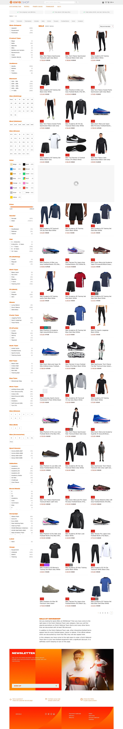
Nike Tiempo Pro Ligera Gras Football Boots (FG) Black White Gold (100, 535)
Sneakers (80, 21)
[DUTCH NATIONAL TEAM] (15, 7)
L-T (15, 111)
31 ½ (28, 134)
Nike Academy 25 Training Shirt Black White (100, 399)
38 (19, 142)
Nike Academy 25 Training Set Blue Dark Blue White (75, 331)
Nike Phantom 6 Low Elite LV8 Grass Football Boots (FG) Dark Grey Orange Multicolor (50, 467)
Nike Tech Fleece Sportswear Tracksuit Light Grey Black (50, 57)
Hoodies (36, 21)
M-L (32, 107)
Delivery (71, 715)
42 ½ (24, 146)
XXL (32, 111)
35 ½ (28, 138)
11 (19, 418)
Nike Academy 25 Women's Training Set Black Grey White (50, 568)
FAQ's (90, 713)
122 (11, 103)
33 (11, 138)
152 (23, 103)
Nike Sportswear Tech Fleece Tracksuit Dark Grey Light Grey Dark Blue (101, 467)
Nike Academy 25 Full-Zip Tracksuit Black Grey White (74, 467)
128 (15, 103)
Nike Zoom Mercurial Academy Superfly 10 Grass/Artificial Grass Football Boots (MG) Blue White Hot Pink (101, 433)
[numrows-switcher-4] (97, 26)
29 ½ (15, 134)
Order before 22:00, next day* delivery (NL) (98, 12)
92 (15, 99)
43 (27, 146)
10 (15, 418)
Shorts (49, 21)
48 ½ (11, 153)
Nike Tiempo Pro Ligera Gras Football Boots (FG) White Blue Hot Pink (76, 263)
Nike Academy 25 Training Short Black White (74, 229)
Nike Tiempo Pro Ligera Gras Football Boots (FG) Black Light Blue (76, 603)
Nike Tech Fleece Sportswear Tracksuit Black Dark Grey (75, 57)
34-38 (19, 124)
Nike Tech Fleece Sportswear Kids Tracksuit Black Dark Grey (75, 433)
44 (32, 146)
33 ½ (15, 138)
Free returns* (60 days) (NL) (62, 12)
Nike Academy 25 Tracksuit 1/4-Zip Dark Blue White (49, 229)
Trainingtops (28, 21)
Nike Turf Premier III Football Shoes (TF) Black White (75, 158)
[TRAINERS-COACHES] (38, 7)
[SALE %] (61, 7)
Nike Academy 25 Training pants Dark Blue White (49, 297)
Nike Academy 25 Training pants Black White (100, 57)
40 (32, 142)
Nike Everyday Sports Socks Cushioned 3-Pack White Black (50, 399)
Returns (71, 717)
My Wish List (106, 2)
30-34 (11, 124)
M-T (28, 107)
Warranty (92, 715)
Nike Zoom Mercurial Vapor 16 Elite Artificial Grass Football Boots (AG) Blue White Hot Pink (50, 365)
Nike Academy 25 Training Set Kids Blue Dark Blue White (101, 602)
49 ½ (15, 153)
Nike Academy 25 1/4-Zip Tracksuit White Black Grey (100, 568)
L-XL (20, 111)
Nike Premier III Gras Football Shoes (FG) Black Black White (75, 365)
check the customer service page (22, 700)
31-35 (15, 124)
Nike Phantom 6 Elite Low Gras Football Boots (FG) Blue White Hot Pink (50, 263)
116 (32, 99)
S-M (19, 107)
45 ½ (20, 150)
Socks (73, 21)
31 (23, 134)
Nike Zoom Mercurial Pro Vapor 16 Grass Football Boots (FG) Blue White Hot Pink (76, 501)
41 (15, 146)
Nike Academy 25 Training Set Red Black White (75, 297)
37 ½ (15, 142)
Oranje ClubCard (94, 717)
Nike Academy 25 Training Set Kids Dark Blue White (101, 297)
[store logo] (21, 2)
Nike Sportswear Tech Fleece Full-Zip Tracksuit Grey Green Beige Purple (101, 365)
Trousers (56, 21)
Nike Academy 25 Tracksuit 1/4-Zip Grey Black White (74, 399)
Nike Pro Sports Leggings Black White (99, 331)
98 (19, 99)
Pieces (11, 99)
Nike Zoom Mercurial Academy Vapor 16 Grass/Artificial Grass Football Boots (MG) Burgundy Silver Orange (101, 263)
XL (23, 111)
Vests (43, 21)
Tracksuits (19, 21)
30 (19, 134)
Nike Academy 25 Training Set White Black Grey (50, 158)
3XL (11, 115)
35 (23, 138)
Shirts (12, 21)
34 (19, 138)
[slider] (10, 206)
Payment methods (75, 713)
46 (23, 150)
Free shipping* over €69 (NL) (27, 12)
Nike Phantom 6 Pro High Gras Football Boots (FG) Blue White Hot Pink (50, 535)
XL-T (28, 111)
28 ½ (11, 134)
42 (19, 146)
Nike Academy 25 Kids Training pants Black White (76, 568)
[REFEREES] (27, 7)
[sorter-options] (106, 26)
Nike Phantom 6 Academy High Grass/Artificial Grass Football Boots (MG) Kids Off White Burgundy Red (49, 331)
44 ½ (11, 150)
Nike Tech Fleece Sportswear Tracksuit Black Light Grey (50, 501)
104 (23, 99)
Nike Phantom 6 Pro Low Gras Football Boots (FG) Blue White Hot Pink (50, 433)
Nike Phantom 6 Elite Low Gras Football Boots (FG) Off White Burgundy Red (74, 91)
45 (15, 150)
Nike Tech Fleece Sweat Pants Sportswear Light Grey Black (101, 91)
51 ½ (24, 153)
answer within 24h (53, 700)
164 (28, 103)
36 (32, 138)
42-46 (28, 124)
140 (19, 103)
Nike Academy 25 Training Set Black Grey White (50, 91)
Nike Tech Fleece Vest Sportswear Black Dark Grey (100, 158)
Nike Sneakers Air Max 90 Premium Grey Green (48, 602)
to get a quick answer (90, 700)
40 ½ (11, 146)
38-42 (24, 124)
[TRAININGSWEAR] (51, 7)
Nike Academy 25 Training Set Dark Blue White (101, 229)
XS (11, 107)
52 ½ (28, 153)
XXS (32, 103)
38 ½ (24, 142)
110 (28, 99)
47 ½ (32, 150)
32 (32, 134)
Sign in (103, 2)
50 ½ (20, 153)
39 (27, 142)
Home (11, 16)
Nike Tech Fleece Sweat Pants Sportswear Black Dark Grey (50, 125)
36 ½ (11, 142)
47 (27, 150)
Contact (91, 719)
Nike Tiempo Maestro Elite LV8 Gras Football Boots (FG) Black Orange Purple (101, 501)
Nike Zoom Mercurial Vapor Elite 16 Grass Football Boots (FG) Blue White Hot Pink (100, 125)
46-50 (32, 124)
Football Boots (65, 21)
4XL (15, 115)
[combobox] (61, 2)
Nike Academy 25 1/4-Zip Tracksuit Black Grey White (74, 125)
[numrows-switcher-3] (94, 26)
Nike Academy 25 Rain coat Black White (74, 534)
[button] (112, 2)
